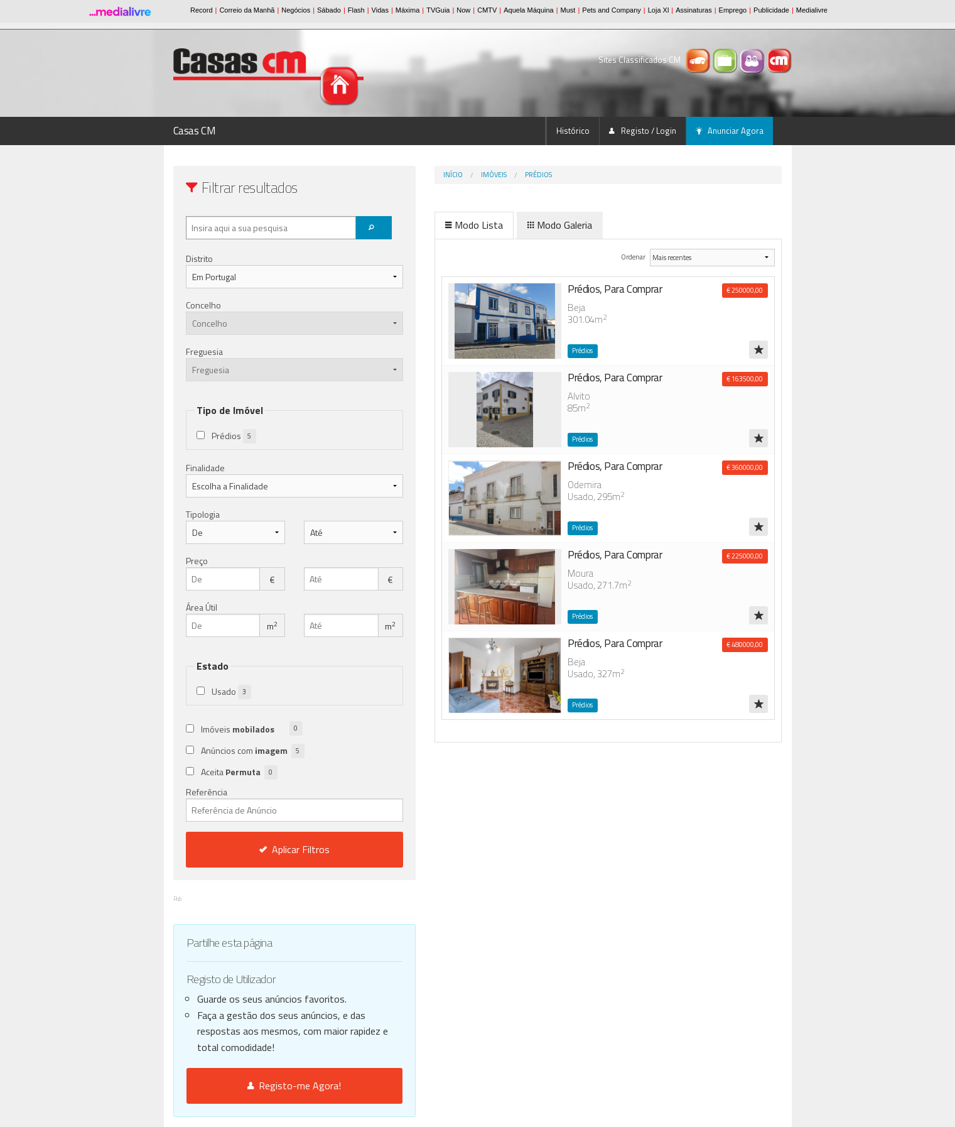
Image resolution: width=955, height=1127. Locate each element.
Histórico (573, 130)
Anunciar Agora (729, 130)
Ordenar (614, 256)
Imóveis (442, 175)
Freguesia (204, 351)
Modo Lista (422, 224)
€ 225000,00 (744, 556)
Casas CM (194, 130)
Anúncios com (253, 751)
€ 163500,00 (744, 379)
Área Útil (201, 607)
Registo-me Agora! (268, 1085)
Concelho (203, 305)
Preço (197, 560)
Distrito (199, 258)
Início (401, 175)
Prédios (486, 175)
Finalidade (205, 467)
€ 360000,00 (744, 467)
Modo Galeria (507, 224)
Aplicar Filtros (268, 849)
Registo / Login (642, 130)
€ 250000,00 (744, 290)
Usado (231, 692)
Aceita (239, 772)
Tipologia (203, 514)
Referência (268, 803)
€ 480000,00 (744, 645)
